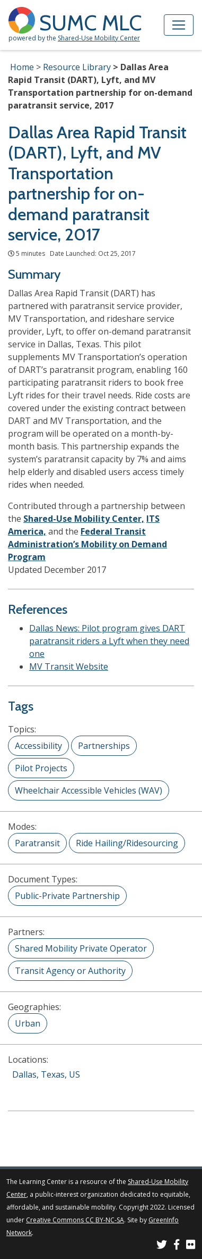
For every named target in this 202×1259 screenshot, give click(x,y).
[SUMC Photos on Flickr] (191, 1245)
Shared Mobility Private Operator (81, 948)
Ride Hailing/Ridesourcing (127, 843)
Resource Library (77, 67)
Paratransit (37, 843)
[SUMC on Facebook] (176, 1245)
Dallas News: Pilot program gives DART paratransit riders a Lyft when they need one (109, 641)
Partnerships (104, 746)
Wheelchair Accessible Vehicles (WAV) (88, 790)
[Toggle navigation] (179, 25)
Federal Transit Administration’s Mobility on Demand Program (87, 544)
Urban (27, 1023)
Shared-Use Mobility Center (99, 38)
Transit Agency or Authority (70, 971)
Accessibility (38, 746)
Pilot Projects (41, 768)
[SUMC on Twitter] (161, 1245)
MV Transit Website (68, 666)
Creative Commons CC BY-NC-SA (75, 1219)
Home (22, 67)
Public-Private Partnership (67, 896)
